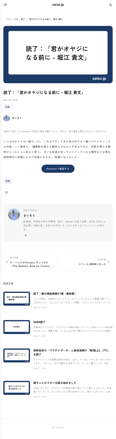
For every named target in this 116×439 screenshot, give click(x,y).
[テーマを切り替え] (110, 4)
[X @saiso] (25, 235)
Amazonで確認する (58, 168)
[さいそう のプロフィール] (12, 118)
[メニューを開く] (5, 4)
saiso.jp (58, 4)
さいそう (29, 215)
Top (9, 19)
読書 (16, 19)
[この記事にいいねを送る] (6, 193)
